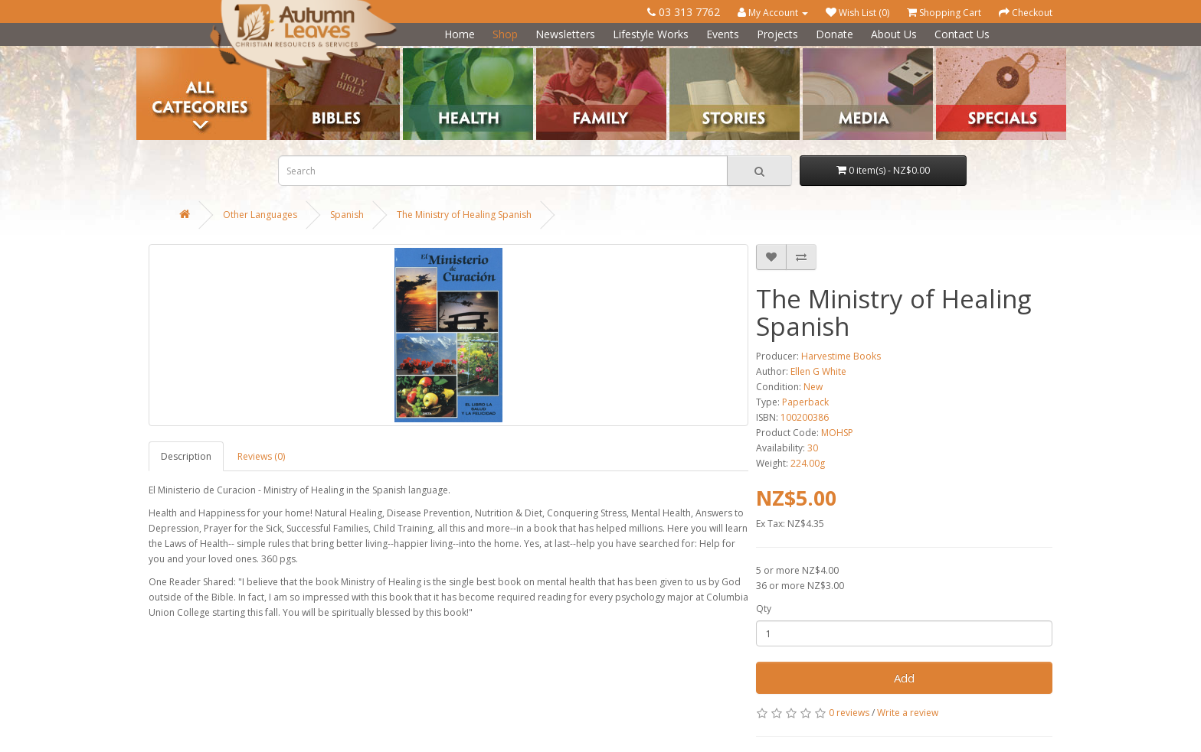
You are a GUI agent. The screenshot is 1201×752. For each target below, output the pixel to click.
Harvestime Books (841, 356)
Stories (684, 54)
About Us (894, 34)
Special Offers (966, 54)
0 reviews (849, 712)
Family (550, 54)
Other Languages (260, 214)
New (813, 386)
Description (186, 456)
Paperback (805, 402)
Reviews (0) (261, 456)
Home (459, 34)
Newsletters (565, 34)
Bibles (283, 54)
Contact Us (962, 34)
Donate (834, 34)
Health (417, 54)
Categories (160, 54)
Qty (763, 608)
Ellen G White (818, 371)
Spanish (347, 214)
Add (904, 677)
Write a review (907, 712)
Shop (505, 34)
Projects (777, 34)
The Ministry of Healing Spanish (464, 214)
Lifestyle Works (651, 34)
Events (722, 34)
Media (816, 54)
